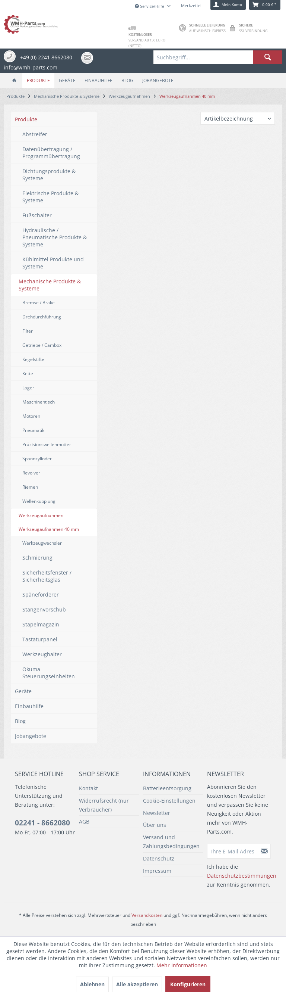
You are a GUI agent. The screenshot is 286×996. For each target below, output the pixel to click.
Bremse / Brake (38, 302)
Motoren (31, 416)
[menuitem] (217, 57)
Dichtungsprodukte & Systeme (49, 175)
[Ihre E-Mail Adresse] (232, 851)
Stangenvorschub (44, 609)
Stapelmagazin (40, 624)
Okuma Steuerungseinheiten (48, 673)
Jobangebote (30, 736)
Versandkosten (146, 915)
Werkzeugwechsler (42, 543)
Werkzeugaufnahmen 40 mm (49, 529)
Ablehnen (92, 984)
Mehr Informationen (181, 965)
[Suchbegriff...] (217, 57)
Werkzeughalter (42, 654)
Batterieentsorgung (167, 788)
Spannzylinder (37, 458)
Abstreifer (34, 134)
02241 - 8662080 (42, 823)
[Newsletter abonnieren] (264, 851)
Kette (27, 373)
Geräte (23, 691)
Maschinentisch (38, 402)
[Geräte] (67, 80)
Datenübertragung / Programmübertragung (51, 153)
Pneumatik (33, 430)
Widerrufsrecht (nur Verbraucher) (104, 805)
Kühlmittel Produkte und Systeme (53, 263)
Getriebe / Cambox (41, 345)
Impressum (157, 870)
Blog (20, 721)
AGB (84, 821)
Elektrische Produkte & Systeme (50, 197)
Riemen (30, 487)
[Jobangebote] (158, 80)
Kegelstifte (33, 359)
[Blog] (127, 80)
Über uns (154, 824)
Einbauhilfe (29, 706)
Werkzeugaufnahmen (41, 515)
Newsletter (156, 812)
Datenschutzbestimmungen (241, 875)
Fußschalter (37, 215)
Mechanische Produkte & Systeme (50, 285)
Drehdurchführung (41, 317)
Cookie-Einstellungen (169, 800)
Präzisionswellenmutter (46, 444)
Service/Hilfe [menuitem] (150, 6)
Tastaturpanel (39, 639)
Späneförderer (40, 594)
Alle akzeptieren (137, 984)
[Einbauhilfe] (98, 80)
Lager (28, 388)
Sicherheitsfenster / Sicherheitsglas (47, 576)
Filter (27, 331)
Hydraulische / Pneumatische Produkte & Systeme (54, 237)
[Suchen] (267, 57)
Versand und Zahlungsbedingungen (171, 842)
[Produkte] (38, 80)
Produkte (26, 119)
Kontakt (88, 788)
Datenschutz (158, 858)
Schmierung (37, 557)
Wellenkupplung (38, 501)
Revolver (31, 473)
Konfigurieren (188, 984)
